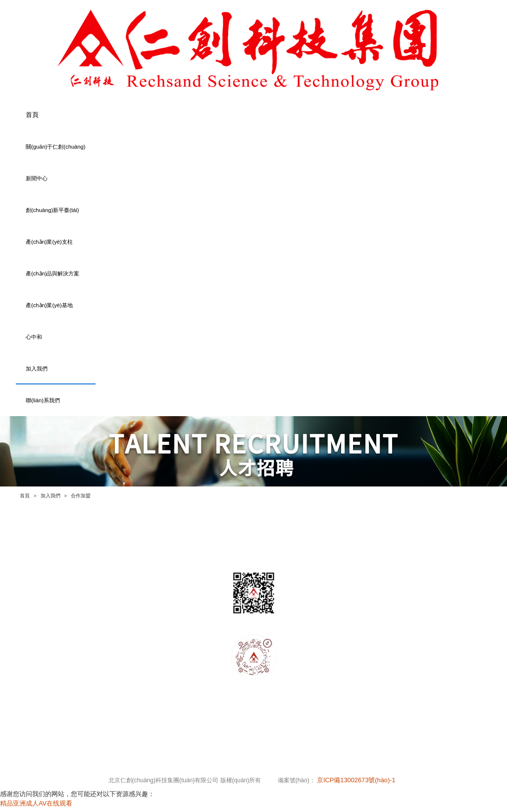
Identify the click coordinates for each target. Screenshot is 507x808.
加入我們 (37, 369)
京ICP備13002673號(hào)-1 (357, 780)
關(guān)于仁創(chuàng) (56, 147)
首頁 (32, 114)
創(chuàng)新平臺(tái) (52, 210)
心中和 (34, 337)
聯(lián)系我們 (43, 400)
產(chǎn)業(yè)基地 (49, 305)
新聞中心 (37, 178)
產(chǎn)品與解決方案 (53, 273)
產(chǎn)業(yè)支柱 (49, 242)
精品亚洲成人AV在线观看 (36, 803)
